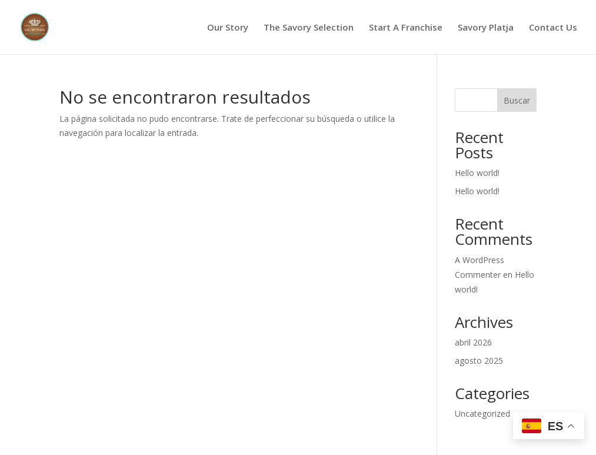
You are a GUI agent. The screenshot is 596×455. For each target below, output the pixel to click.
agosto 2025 (479, 360)
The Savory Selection (309, 28)
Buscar (517, 100)
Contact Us (553, 28)
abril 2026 (473, 342)
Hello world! (477, 172)
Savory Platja (486, 28)
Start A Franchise (405, 28)
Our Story (227, 28)
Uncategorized (482, 413)
